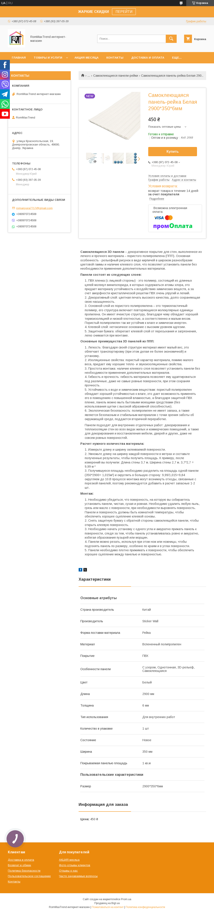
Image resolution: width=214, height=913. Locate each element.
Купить (173, 151)
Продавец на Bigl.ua (107, 903)
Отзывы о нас (68, 870)
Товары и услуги (48, 57)
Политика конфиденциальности (145, 907)
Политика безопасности (24, 870)
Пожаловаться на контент (108, 907)
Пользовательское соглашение (29, 876)
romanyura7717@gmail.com (34, 208)
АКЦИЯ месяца (86, 57)
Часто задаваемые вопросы (78, 876)
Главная (19, 57)
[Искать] (171, 39)
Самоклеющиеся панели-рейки (115, 75)
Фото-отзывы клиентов (74, 865)
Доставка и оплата (147, 57)
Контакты (114, 57)
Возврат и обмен (19, 865)
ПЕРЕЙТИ (124, 12)
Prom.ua (126, 899)
